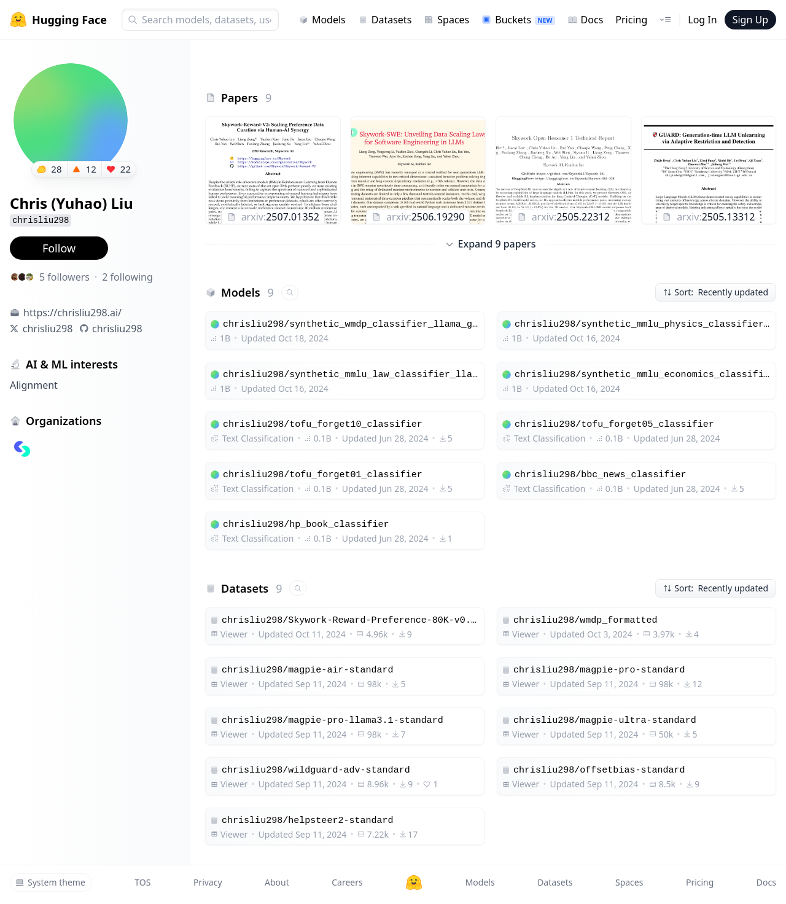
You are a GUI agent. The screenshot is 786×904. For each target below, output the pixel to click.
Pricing (631, 19)
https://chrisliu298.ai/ (72, 312)
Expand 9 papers (491, 244)
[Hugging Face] (413, 882)
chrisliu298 (48, 328)
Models (322, 19)
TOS (142, 882)
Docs (585, 19)
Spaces (446, 19)
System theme (50, 882)
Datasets (385, 19)
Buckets (517, 19)
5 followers (64, 277)
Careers (347, 882)
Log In (702, 19)
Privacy (207, 882)
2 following (127, 277)
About (277, 882)
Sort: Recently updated (715, 292)
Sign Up (750, 19)
